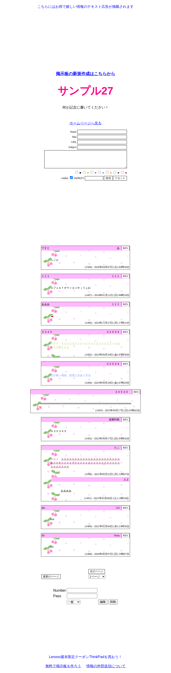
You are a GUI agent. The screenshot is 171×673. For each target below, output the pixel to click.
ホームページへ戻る (85, 123)
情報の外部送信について (106, 666)
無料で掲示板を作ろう (63, 666)
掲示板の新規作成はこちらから (85, 73)
